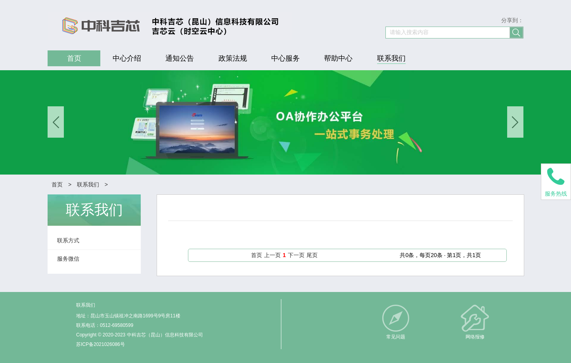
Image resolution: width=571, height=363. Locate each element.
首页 (57, 184)
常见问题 (395, 337)
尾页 (312, 255)
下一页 (296, 255)
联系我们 (88, 184)
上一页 (272, 255)
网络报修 (475, 337)
